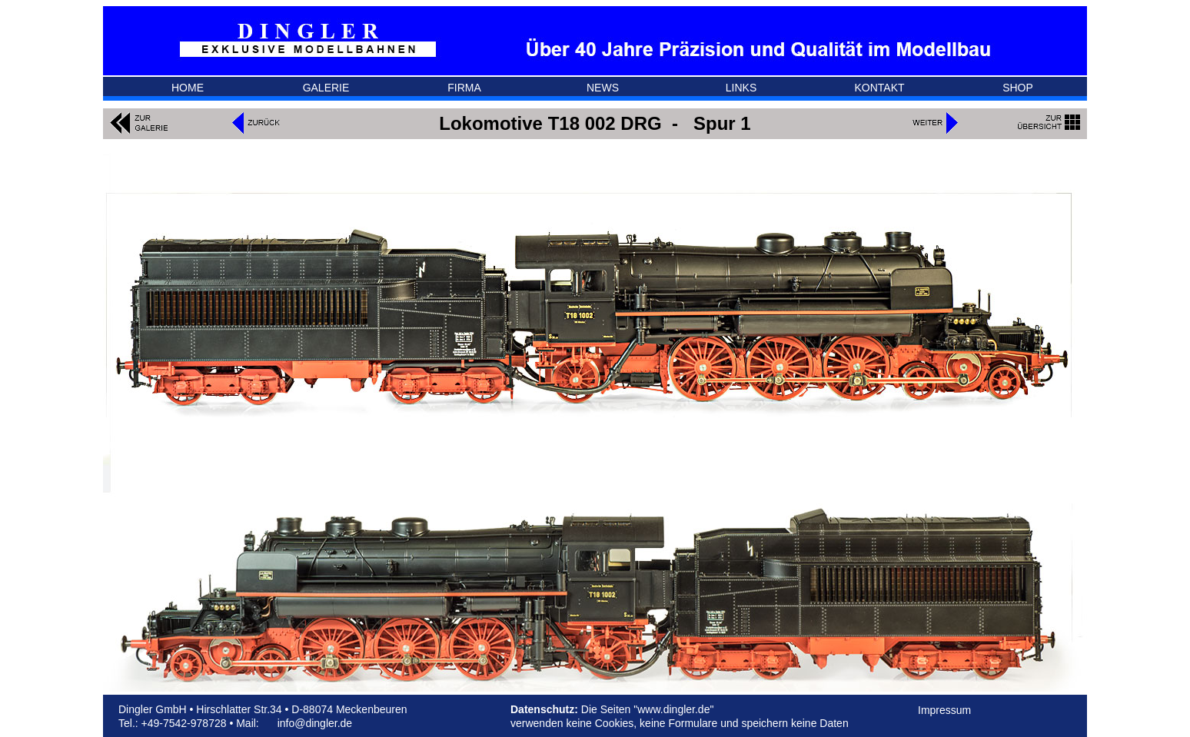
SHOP (1017, 87)
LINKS (741, 87)
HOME (187, 87)
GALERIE (326, 87)
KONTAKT (879, 87)
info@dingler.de (315, 723)
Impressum (944, 710)
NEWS (603, 87)
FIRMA (464, 87)
